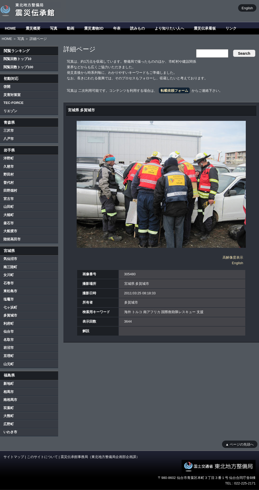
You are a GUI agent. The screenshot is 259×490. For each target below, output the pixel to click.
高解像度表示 (233, 257)
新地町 (8, 384)
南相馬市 (10, 400)
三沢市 (8, 130)
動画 (70, 28)
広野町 (8, 424)
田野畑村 (10, 191)
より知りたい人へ (169, 28)
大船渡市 (10, 231)
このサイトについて (42, 457)
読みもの (137, 28)
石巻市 (8, 283)
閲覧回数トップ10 (17, 59)
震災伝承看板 (205, 28)
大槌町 (8, 215)
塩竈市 (8, 299)
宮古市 (8, 199)
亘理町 (8, 356)
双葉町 (8, 408)
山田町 (8, 207)
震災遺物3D (94, 28)
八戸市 (8, 139)
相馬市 (8, 392)
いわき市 (10, 432)
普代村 (8, 183)
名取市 (8, 340)
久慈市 (8, 166)
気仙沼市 (10, 259)
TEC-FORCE (13, 103)
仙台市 (8, 331)
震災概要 (33, 28)
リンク (231, 28)
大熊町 (8, 416)
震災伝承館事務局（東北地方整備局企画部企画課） (100, 457)
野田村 (8, 174)
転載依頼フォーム (174, 91)
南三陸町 (10, 267)
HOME (10, 28)
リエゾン (10, 111)
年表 (117, 28)
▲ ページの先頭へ (239, 444)
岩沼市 (8, 348)
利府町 (8, 324)
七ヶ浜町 (10, 307)
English (247, 8)
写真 (53, 28)
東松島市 (10, 291)
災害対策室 (12, 95)
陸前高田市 (12, 239)
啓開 (6, 87)
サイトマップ (13, 457)
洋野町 (8, 158)
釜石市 (8, 223)
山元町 (8, 364)
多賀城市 (10, 315)
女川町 (8, 275)
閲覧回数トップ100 (18, 67)
